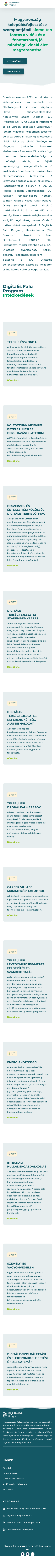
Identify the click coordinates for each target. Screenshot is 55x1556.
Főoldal (7, 1468)
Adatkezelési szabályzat (20, 1529)
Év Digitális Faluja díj (15, 1484)
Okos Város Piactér (13, 1478)
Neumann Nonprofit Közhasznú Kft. (26, 1508)
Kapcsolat (12, 71)
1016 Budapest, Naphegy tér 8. (24, 1522)
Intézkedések (13, 61)
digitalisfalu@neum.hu (19, 1515)
